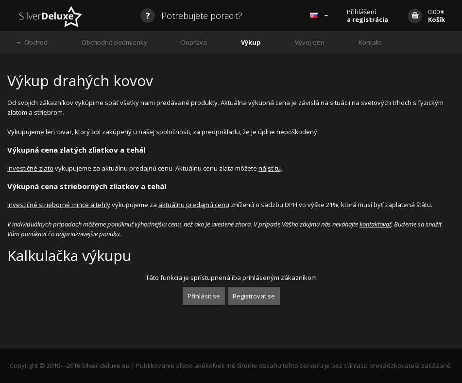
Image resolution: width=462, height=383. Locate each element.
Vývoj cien (310, 42)
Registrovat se (254, 296)
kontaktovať (375, 224)
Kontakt (370, 42)
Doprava (194, 42)
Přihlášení (367, 15)
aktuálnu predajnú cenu (193, 204)
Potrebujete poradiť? (191, 15)
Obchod (36, 42)
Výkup (251, 42)
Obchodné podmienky (114, 42)
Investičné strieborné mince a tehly (58, 204)
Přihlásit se (204, 296)
